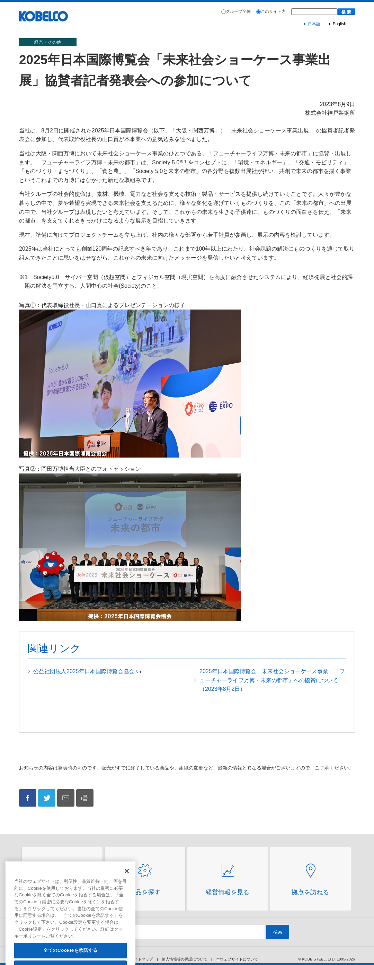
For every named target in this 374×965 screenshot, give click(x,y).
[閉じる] (126, 880)
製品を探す (144, 892)
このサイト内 (273, 11)
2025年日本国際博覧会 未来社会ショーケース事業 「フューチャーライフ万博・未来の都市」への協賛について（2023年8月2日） (272, 680)
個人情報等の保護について (184, 959)
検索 (277, 931)
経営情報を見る (227, 892)
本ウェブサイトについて (237, 959)
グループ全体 (238, 11)
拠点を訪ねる (310, 892)
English (339, 23)
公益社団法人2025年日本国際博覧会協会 (83, 671)
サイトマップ (141, 959)
